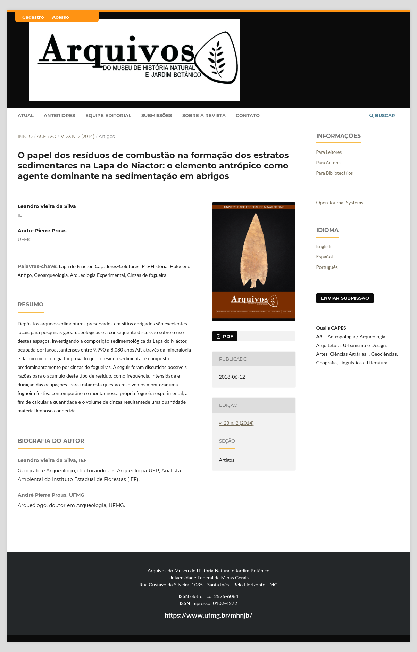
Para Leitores (329, 152)
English (324, 246)
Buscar (382, 115)
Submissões (156, 115)
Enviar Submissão (345, 298)
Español (324, 256)
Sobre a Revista (204, 115)
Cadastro (33, 17)
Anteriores (59, 115)
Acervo (46, 136)
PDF (227, 336)
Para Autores (329, 162)
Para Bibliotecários (334, 173)
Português (327, 267)
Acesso (60, 17)
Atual (26, 115)
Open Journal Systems (340, 202)
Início (25, 136)
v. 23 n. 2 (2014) (77, 136)
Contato (248, 115)
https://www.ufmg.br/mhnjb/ (209, 615)
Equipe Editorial (108, 115)
